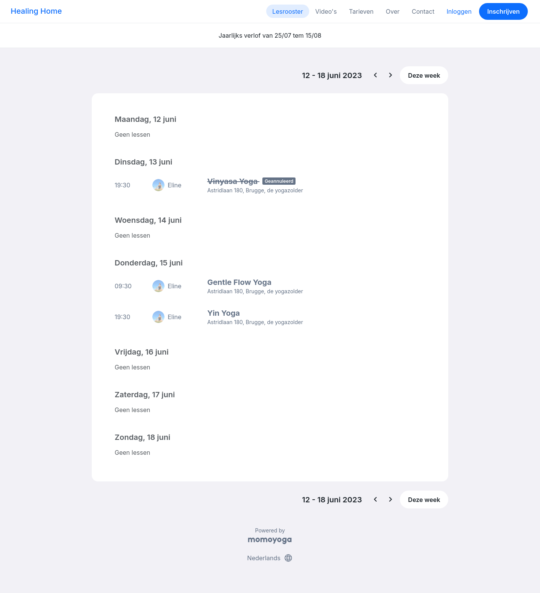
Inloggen (459, 11)
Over (392, 11)
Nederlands (270, 558)
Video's (326, 11)
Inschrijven (503, 11)
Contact (423, 11)
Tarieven (361, 11)
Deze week (424, 75)
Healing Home (36, 11)
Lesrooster (287, 11)
